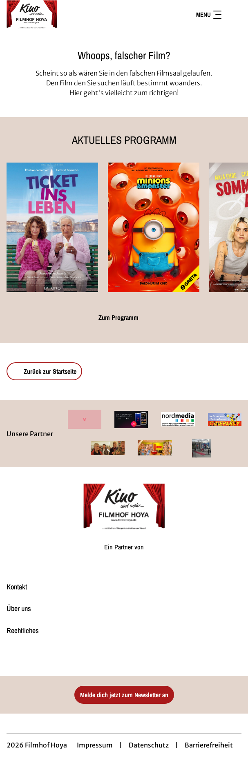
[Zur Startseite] (64, 15)
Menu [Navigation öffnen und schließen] (208, 14)
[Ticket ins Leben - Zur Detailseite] (52, 227)
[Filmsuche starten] (233, 15)
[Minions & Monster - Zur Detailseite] (153, 227)
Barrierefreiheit (209, 745)
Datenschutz (149, 745)
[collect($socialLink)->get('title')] (115, 658)
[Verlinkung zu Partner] (84, 419)
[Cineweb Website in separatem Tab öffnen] (124, 555)
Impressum (95, 745)
